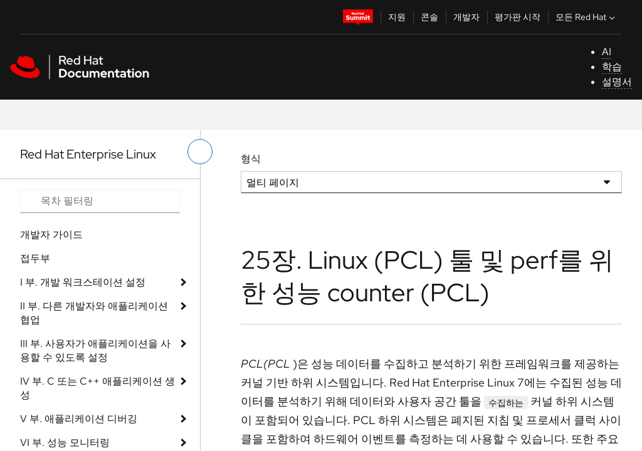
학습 (612, 66)
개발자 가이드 (51, 234)
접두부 (35, 258)
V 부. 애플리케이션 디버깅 (78, 418)
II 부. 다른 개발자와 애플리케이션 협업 (94, 312)
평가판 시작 (517, 17)
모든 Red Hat (586, 17)
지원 (397, 17)
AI (606, 51)
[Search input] (100, 201)
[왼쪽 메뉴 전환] (200, 151)
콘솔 (429, 17)
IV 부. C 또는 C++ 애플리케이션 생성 (97, 388)
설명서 (617, 81)
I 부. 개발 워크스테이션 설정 (82, 282)
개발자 (466, 17)
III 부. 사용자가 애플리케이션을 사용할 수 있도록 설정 (95, 350)
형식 (251, 158)
